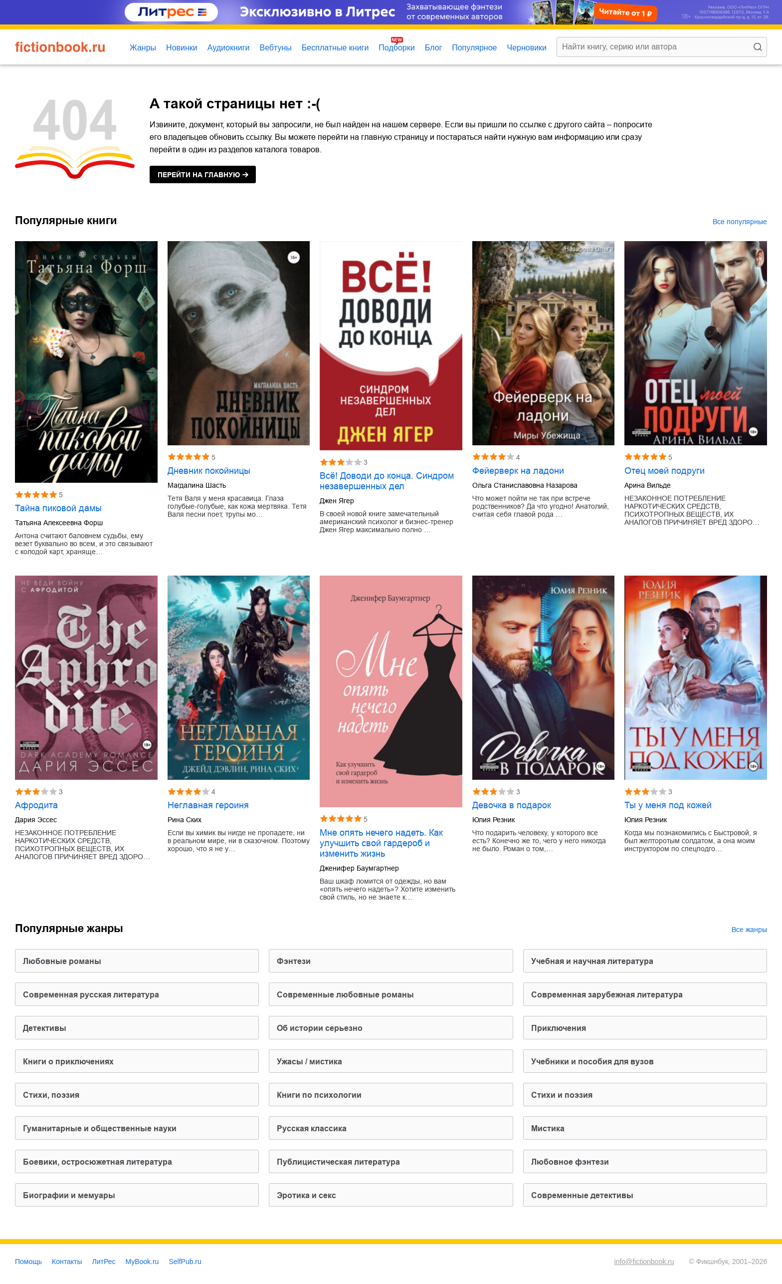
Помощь (28, 1262)
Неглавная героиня (208, 805)
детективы (44, 1028)
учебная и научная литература (592, 961)
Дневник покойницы (209, 471)
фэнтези (294, 961)
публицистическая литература (338, 1162)
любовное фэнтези (570, 1162)
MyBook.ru (142, 1262)
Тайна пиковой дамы (58, 508)
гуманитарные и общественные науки (100, 1128)
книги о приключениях (68, 1061)
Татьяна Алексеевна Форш (59, 523)
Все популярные (740, 222)
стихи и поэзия (561, 1095)
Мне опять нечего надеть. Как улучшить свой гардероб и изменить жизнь (381, 843)
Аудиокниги (228, 47)
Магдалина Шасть (197, 485)
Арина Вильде (647, 485)
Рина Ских (184, 820)
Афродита (36, 805)
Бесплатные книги (335, 47)
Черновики (527, 47)
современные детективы (582, 1195)
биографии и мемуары (69, 1195)
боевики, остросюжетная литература (97, 1162)
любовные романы (62, 961)
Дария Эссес (36, 820)
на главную (199, 175)
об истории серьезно (320, 1028)
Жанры (143, 47)
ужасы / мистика (309, 1061)
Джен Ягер (337, 501)
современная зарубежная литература (607, 994)
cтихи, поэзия (51, 1095)
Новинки (181, 47)
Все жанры (749, 930)
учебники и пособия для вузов (592, 1061)
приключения (558, 1028)
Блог (433, 47)
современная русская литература (91, 994)
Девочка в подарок (511, 805)
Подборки (396, 47)
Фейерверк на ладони (518, 471)
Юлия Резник (493, 820)
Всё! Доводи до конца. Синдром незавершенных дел (387, 481)
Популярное (474, 47)
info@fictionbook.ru (644, 1262)
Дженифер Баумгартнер (359, 868)
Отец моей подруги (664, 471)
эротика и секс (306, 1195)
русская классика (312, 1128)
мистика (548, 1128)
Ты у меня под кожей (668, 805)
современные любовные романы (345, 994)
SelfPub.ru (185, 1262)
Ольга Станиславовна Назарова (525, 485)
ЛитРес (104, 1262)
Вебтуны (275, 47)
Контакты (67, 1262)
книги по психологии (319, 1095)
